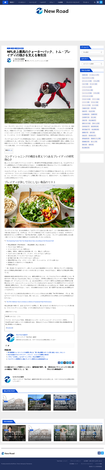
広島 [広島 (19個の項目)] (84, 120)
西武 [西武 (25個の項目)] (84, 144)
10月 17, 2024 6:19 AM (11, 436)
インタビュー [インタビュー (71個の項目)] (94, 75)
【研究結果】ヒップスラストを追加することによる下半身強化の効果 (64, 404)
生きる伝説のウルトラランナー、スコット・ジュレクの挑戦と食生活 (28, 354)
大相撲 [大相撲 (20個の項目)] (94, 114)
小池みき (20, 408)
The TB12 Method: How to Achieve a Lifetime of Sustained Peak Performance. (29, 302)
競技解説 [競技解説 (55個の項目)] (85, 141)
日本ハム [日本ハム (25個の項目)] (95, 123)
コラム (51, 2)
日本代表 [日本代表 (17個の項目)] (85, 126)
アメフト (32, 60)
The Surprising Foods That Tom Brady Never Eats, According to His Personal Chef (30, 241)
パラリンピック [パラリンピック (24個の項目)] (87, 96)
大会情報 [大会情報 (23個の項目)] (85, 114)
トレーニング (32, 2)
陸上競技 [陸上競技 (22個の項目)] (85, 147)
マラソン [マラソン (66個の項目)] (95, 99)
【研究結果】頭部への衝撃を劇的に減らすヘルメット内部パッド (90, 434)
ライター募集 (98, 463)
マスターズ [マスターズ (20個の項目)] (86, 99)
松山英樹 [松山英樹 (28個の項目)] (95, 129)
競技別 (12, 2)
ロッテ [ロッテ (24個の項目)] (95, 105)
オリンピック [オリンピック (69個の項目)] (87, 81)
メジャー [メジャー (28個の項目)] (85, 102)
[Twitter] (8, 345)
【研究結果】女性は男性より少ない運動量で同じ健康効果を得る (64, 434)
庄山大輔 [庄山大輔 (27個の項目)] (92, 120)
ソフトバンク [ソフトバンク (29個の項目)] (87, 87)
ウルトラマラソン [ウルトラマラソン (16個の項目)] (88, 78)
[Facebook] (6, 345)
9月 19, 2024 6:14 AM (88, 436)
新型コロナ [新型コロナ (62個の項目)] (86, 123)
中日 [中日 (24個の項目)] (93, 108)
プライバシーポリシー (75, 461)
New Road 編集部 (19, 59)
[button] (94, 2)
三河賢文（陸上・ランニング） (39, 399)
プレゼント (86, 2)
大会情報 (60, 2)
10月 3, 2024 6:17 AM (62, 436)
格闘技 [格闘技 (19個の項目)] (85, 132)
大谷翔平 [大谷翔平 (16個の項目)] (85, 117)
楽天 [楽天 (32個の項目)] (92, 132)
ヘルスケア (43, 2)
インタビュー (22, 2)
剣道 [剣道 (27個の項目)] (84, 111)
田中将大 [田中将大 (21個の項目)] (92, 135)
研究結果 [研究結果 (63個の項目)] (85, 138)
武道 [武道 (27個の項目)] (84, 135)
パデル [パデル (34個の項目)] (96, 93)
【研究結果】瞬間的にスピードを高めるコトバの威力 (13, 434)
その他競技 (17, 48)
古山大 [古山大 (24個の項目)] (92, 111)
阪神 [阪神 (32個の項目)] (91, 144)
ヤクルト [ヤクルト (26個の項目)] (94, 102)
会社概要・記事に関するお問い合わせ (93, 461)
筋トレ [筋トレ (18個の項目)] (94, 141)
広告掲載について (73, 463)
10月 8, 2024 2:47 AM (36, 436)
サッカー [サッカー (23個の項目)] (93, 84)
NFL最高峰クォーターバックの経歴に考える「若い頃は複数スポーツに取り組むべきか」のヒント (36, 352)
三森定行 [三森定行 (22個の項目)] (85, 108)
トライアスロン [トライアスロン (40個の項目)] (87, 90)
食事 (47, 60)
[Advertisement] (52, 26)
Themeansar (29, 463)
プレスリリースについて (72, 2)
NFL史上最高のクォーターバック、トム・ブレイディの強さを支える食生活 (38, 53)
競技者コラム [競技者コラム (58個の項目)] (95, 138)
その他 (12, 48)
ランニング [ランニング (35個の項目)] (86, 105)
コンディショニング (40, 60)
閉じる (10, 150)
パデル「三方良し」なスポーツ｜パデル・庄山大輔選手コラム (26, 357)
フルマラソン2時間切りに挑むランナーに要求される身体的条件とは (28, 359)
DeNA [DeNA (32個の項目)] (85, 75)
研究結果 (6, 430)
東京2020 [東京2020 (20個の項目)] (94, 126)
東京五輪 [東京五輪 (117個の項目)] (86, 129)
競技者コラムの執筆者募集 (95, 466)
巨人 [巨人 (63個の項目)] (93, 117)
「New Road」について (61, 461)
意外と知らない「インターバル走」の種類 (39, 402)
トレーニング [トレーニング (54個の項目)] (87, 93)
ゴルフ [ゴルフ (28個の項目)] (85, 84)
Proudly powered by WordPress (8, 463)
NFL (28, 60)
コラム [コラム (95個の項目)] (96, 81)
